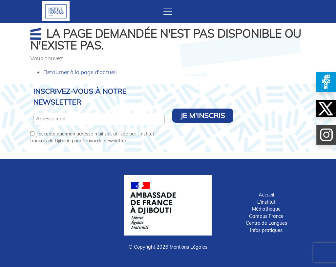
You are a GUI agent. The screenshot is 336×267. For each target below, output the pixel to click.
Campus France (266, 216)
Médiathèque (266, 209)
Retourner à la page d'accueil (80, 72)
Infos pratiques (266, 230)
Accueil (266, 195)
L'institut (266, 202)
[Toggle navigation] (168, 12)
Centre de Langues (266, 223)
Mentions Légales (188, 247)
